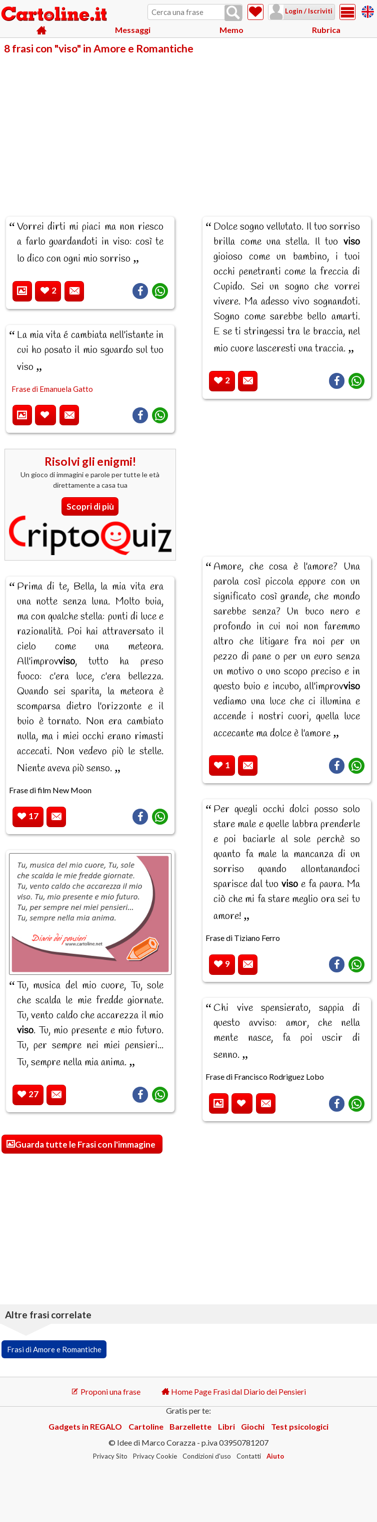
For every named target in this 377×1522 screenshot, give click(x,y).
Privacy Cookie (155, 1456)
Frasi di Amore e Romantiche (54, 1349)
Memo (232, 29)
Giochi (252, 1426)
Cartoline (146, 1426)
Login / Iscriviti (308, 11)
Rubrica (326, 29)
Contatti (248, 1456)
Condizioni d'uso (206, 1456)
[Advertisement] (188, 129)
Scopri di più (90, 506)
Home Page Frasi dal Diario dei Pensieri (234, 1391)
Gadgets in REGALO (85, 1426)
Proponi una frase (105, 1391)
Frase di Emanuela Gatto (52, 388)
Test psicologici (299, 1426)
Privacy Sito (110, 1456)
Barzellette (191, 1426)
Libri (226, 1426)
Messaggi (132, 29)
